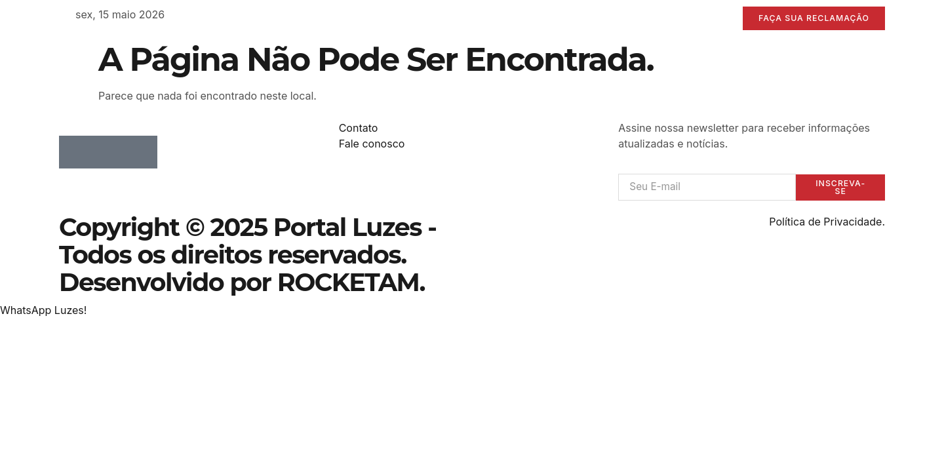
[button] (43, 311)
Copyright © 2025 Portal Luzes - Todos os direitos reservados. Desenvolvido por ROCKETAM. (247, 256)
